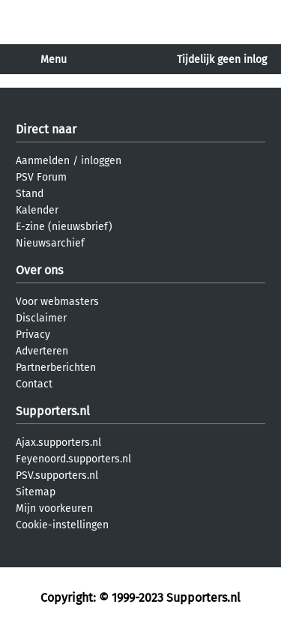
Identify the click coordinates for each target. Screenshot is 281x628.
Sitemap (35, 492)
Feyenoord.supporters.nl (73, 459)
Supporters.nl (53, 411)
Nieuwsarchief (50, 243)
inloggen (101, 160)
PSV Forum (41, 177)
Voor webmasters (57, 301)
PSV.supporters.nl (57, 475)
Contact (34, 384)
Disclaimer (41, 318)
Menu (53, 59)
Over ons (39, 270)
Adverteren (42, 351)
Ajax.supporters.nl (58, 442)
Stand (29, 193)
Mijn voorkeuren (54, 508)
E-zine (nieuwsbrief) (64, 226)
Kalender (37, 210)
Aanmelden (43, 160)
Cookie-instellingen (62, 525)
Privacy (33, 334)
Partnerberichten (56, 367)
